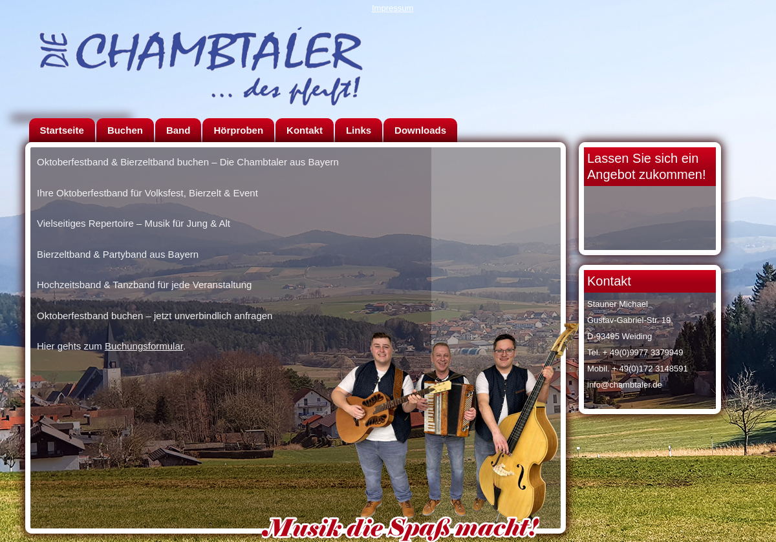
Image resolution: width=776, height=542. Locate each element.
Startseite (62, 130)
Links (358, 130)
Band (178, 130)
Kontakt (304, 130)
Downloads (420, 130)
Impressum (392, 8)
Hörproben (238, 130)
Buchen (125, 130)
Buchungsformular (144, 345)
